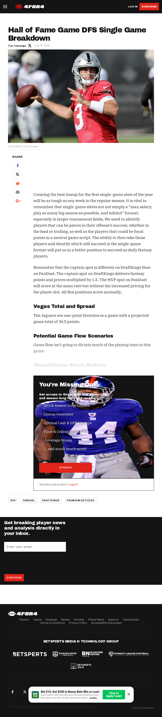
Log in (132, 7)
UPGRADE (65, 467)
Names (65, 619)
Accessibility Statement (106, 622)
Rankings (51, 619)
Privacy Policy (78, 622)
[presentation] (35, 563)
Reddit (17, 183)
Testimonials (131, 619)
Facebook (17, 165)
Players (24, 619)
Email (17, 191)
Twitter (17, 174)
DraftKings (50, 500)
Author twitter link (30, 45)
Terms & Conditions (52, 622)
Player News (96, 619)
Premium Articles (80, 500)
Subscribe (149, 6)
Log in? (73, 484)
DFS (13, 500)
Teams (37, 619)
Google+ (17, 200)
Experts (113, 619)
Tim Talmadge (17, 45)
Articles (79, 619)
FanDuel (29, 500)
